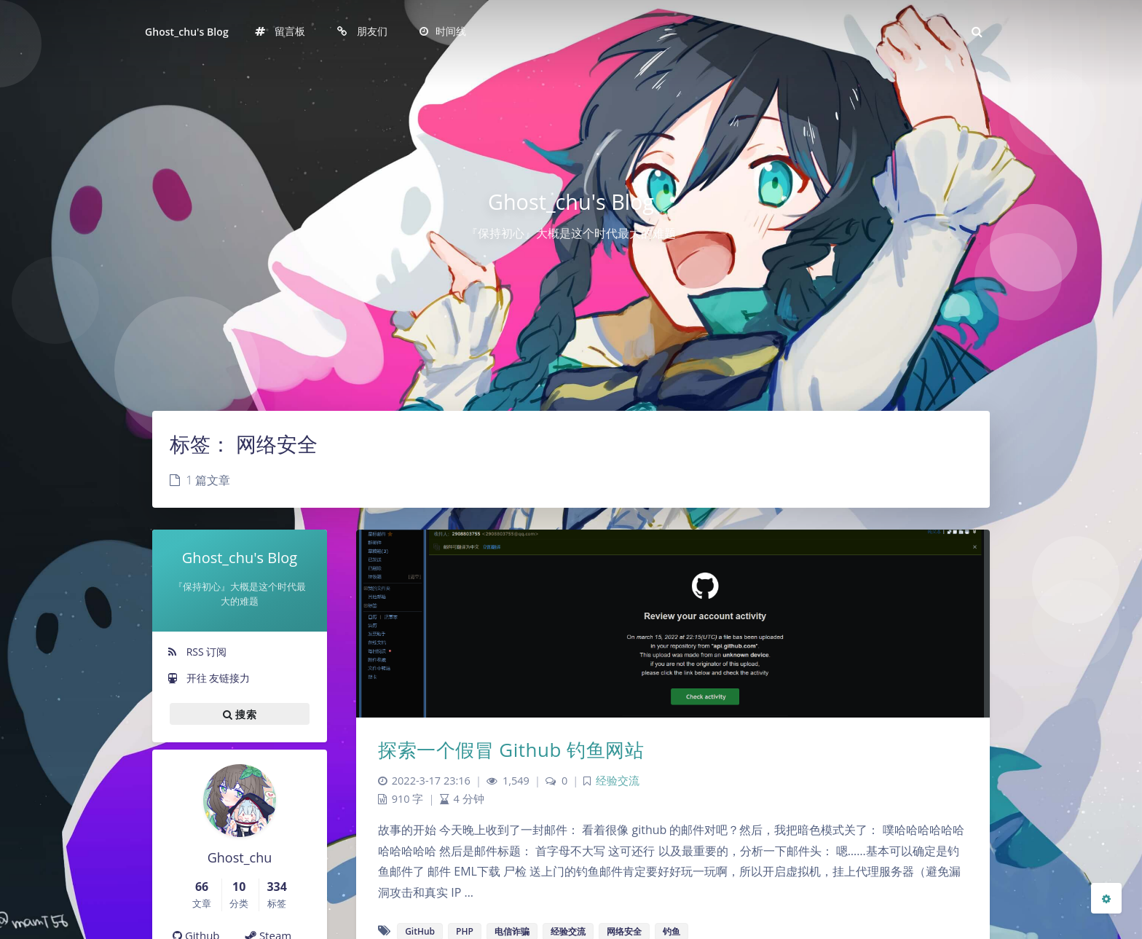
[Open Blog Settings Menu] (1106, 898)
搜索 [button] (240, 714)
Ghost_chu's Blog (187, 32)
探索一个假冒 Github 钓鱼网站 (511, 749)
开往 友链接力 (208, 678)
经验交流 (617, 780)
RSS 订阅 (197, 652)
